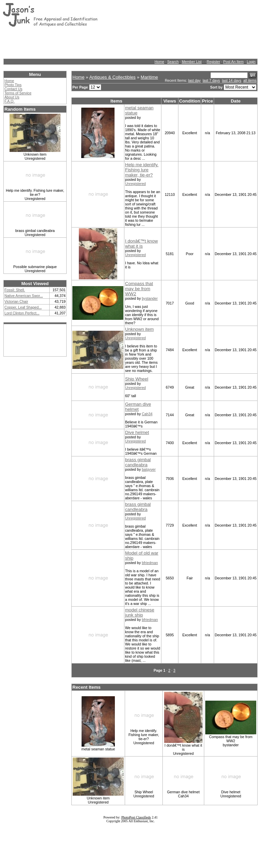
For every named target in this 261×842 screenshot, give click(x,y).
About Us (11, 97)
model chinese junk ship (139, 612)
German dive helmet (138, 407)
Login (251, 62)
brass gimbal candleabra (138, 462)
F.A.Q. (9, 101)
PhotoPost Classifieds (136, 817)
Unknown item (139, 329)
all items (250, 80)
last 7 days (211, 80)
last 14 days (231, 80)
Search (173, 62)
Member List (192, 62)
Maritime (149, 77)
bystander (150, 298)
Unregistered (135, 184)
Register (213, 62)
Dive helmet (137, 432)
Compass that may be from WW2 (139, 288)
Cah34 (147, 414)
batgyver (149, 469)
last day (194, 80)
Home (159, 62)
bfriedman (150, 563)
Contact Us (13, 89)
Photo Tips (12, 85)
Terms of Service (17, 93)
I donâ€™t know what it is (141, 243)
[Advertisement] (126, 42)
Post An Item (233, 62)
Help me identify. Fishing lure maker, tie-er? (141, 169)
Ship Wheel (136, 378)
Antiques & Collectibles (112, 77)
